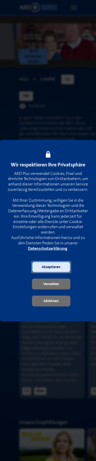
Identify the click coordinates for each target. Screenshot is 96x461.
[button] (51, 269)
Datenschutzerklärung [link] (47, 250)
